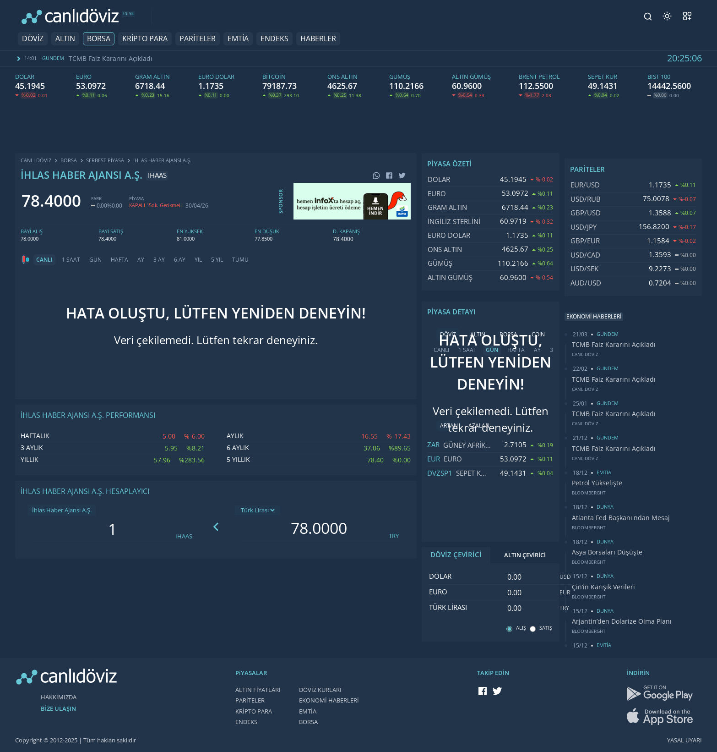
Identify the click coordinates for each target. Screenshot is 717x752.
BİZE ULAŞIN (58, 708)
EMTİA (238, 38)
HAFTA (119, 260)
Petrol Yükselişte (597, 483)
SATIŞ (545, 628)
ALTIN (65, 38)
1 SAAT (71, 260)
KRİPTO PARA (145, 38)
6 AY (179, 260)
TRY (394, 535)
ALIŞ (521, 628)
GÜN (95, 260)
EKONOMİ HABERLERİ (329, 700)
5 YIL (217, 260)
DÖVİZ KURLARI (320, 689)
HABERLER (318, 38)
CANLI (44, 260)
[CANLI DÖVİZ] (70, 16)
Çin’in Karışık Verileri (603, 587)
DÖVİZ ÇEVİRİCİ (456, 555)
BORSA (98, 38)
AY (140, 260)
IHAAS (183, 536)
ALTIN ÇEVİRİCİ (525, 555)
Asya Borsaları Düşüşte (607, 552)
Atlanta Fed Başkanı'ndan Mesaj (621, 517)
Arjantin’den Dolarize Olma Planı (622, 621)
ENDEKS (274, 38)
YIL (198, 260)
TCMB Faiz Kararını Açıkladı (110, 58)
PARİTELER (197, 38)
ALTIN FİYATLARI (258, 689)
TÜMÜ (240, 260)
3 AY (159, 260)
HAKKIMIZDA (58, 697)
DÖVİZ (32, 38)
